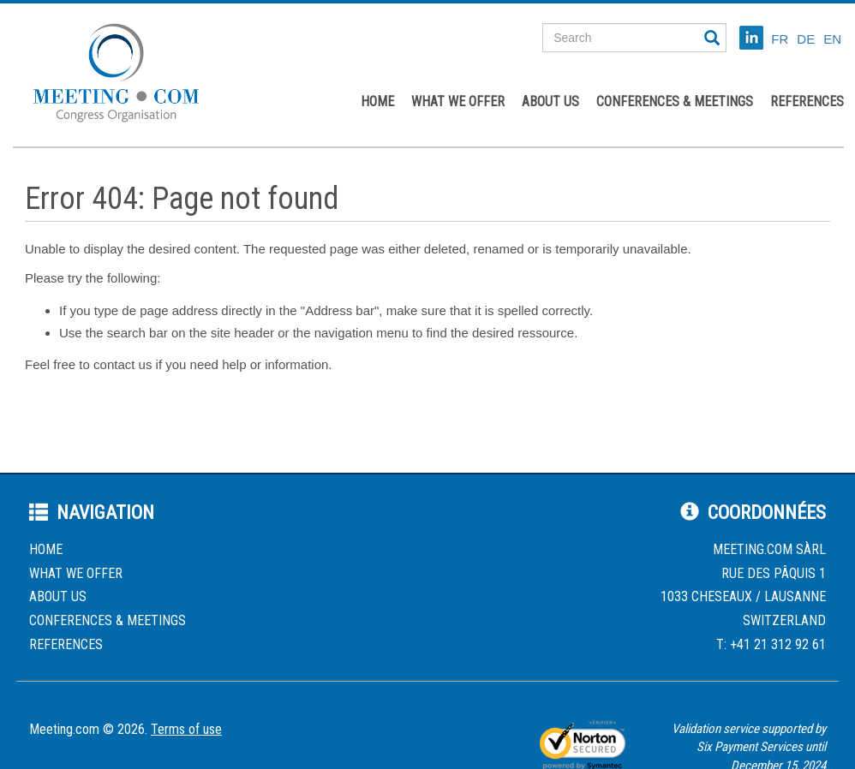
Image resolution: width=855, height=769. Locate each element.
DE (806, 39)
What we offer (458, 101)
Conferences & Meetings (674, 101)
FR (779, 39)
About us (550, 101)
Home (377, 101)
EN (832, 39)
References (807, 101)
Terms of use (186, 729)
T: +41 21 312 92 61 (771, 644)
